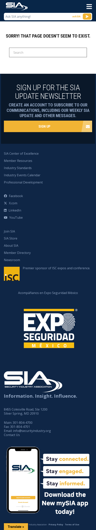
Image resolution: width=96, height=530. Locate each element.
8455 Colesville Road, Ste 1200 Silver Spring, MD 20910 (25, 411)
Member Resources (18, 161)
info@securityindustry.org (32, 431)
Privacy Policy (56, 524)
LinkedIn (15, 210)
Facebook (16, 196)
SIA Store (10, 238)
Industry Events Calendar (22, 175)
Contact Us (12, 435)
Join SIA (9, 231)
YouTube (16, 217)
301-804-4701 (20, 427)
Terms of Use (72, 524)
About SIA (11, 245)
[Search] (48, 52)
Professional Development (23, 182)
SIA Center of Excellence (21, 153)
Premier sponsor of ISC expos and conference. (56, 268)
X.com (13, 203)
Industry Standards (18, 168)
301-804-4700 (22, 422)
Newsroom (12, 260)
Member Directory (17, 253)
